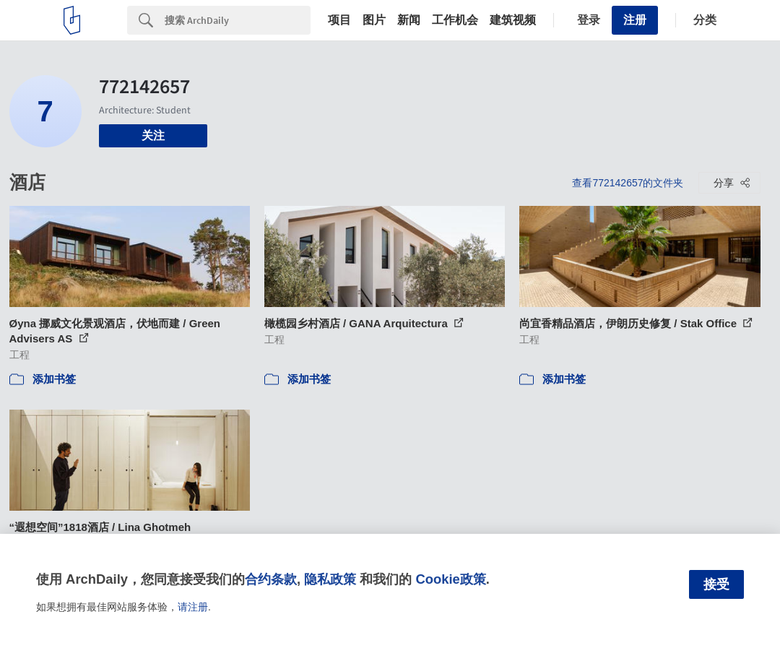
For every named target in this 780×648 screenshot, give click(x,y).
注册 (634, 20)
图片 (374, 20)
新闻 (408, 20)
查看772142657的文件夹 (627, 183)
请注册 (193, 607)
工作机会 (455, 20)
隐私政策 (330, 579)
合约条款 (271, 579)
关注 (153, 135)
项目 (339, 20)
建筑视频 (513, 20)
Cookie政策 (450, 579)
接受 (716, 584)
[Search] (238, 20)
